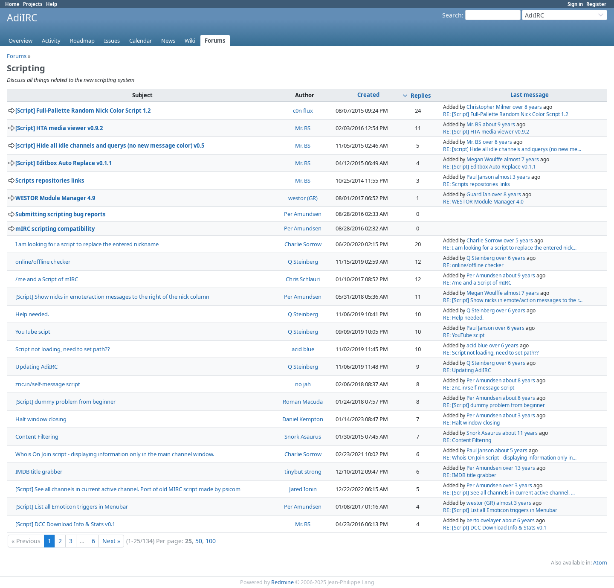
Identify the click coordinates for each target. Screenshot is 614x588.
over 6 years (510, 258)
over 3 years (517, 485)
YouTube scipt (32, 331)
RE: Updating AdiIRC (467, 370)
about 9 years (499, 124)
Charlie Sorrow (302, 244)
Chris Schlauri (303, 279)
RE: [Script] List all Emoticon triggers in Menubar (500, 510)
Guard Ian (478, 194)
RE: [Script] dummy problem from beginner (494, 405)
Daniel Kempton (302, 419)
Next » (111, 541)
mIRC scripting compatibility (55, 229)
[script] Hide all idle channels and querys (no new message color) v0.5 (109, 145)
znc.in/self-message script (47, 384)
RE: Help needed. (463, 317)
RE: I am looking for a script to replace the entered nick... (509, 247)
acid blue (303, 349)
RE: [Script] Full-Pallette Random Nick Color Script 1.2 (505, 114)
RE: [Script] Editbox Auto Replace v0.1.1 (489, 166)
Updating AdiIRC (36, 366)
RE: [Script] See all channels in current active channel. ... (509, 492)
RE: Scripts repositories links (476, 184)
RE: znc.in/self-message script (478, 387)
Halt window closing (41, 419)
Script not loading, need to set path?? (62, 349)
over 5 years (518, 240)
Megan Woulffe (484, 159)
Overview (20, 40)
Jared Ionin (303, 489)
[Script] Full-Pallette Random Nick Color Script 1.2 (83, 110)
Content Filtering (36, 436)
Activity (51, 40)
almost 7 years (521, 159)
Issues (112, 40)
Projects (33, 4)
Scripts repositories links (49, 180)
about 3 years (519, 415)
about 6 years (518, 520)
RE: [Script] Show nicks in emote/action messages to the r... (512, 300)
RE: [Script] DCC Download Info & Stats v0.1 (495, 527)
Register (596, 4)
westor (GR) (303, 198)
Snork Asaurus (302, 436)
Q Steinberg (303, 261)
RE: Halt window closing (471, 422)
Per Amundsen (302, 214)
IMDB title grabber (38, 471)
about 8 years (519, 380)
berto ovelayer (483, 520)
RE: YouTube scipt (463, 335)
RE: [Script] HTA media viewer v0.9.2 (486, 131)
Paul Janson (480, 176)
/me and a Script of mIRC (46, 279)
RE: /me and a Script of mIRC (477, 282)
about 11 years (520, 433)
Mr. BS (302, 128)
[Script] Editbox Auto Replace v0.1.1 (63, 163)
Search (452, 15)
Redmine (282, 582)
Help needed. (32, 314)
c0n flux (303, 110)
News (168, 40)
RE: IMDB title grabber (469, 475)
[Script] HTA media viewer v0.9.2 (59, 128)
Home (12, 4)
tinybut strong (302, 471)
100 (211, 541)
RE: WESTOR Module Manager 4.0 (483, 201)
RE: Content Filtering (467, 440)
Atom (600, 562)
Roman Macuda (303, 401)
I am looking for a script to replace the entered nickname (87, 244)
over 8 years (527, 107)
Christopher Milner (488, 107)
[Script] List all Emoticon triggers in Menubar (71, 506)
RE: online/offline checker (473, 265)
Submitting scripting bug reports (60, 214)
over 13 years (519, 468)
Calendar (140, 40)
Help (51, 4)
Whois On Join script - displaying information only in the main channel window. (114, 454)
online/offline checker (42, 261)
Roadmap (82, 40)
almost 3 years (512, 176)
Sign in (575, 4)
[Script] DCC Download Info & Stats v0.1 (65, 524)
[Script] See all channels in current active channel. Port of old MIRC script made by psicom (127, 489)
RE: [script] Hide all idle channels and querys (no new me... (512, 149)
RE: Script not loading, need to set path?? (491, 352)
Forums (215, 40)
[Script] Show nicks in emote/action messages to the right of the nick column (112, 296)
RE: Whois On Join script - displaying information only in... (509, 457)
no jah (303, 384)
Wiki (190, 40)
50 (198, 541)
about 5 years (511, 450)
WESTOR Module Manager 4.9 (55, 198)
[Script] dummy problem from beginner (65, 401)
